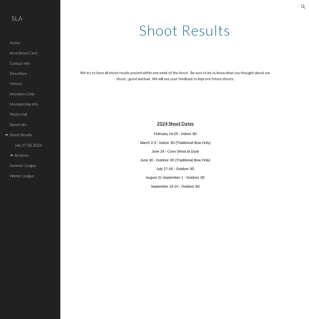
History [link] (16, 83)
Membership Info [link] (24, 104)
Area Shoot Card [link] (23, 52)
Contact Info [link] (20, 63)
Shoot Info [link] (18, 124)
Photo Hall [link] (18, 114)
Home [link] (15, 42)
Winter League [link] (22, 175)
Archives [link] (21, 155)
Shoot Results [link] (21, 134)
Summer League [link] (23, 165)
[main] (184, 30)
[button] (303, 7)
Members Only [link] (22, 94)
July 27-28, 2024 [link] (28, 145)
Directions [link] (18, 73)
